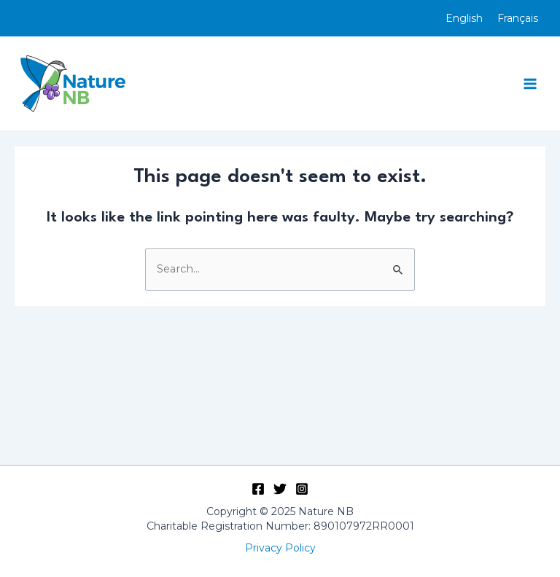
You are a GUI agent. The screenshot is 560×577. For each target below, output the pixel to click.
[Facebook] (258, 488)
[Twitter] (280, 488)
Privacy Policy (280, 547)
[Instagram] (301, 488)
